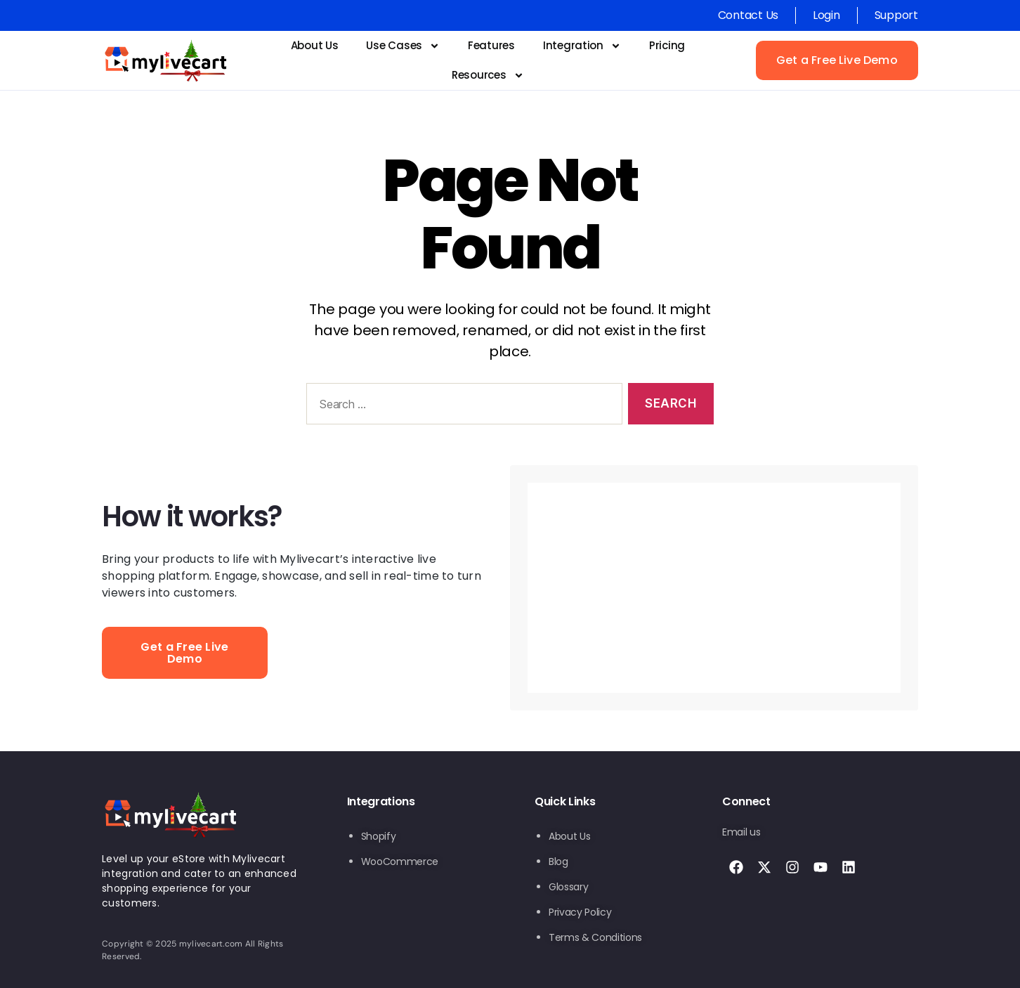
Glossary (568, 887)
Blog (558, 861)
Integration (582, 46)
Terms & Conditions (595, 937)
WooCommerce (399, 861)
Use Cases (403, 46)
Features (491, 45)
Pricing (667, 45)
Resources (488, 75)
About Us (315, 45)
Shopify (378, 836)
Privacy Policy (580, 912)
